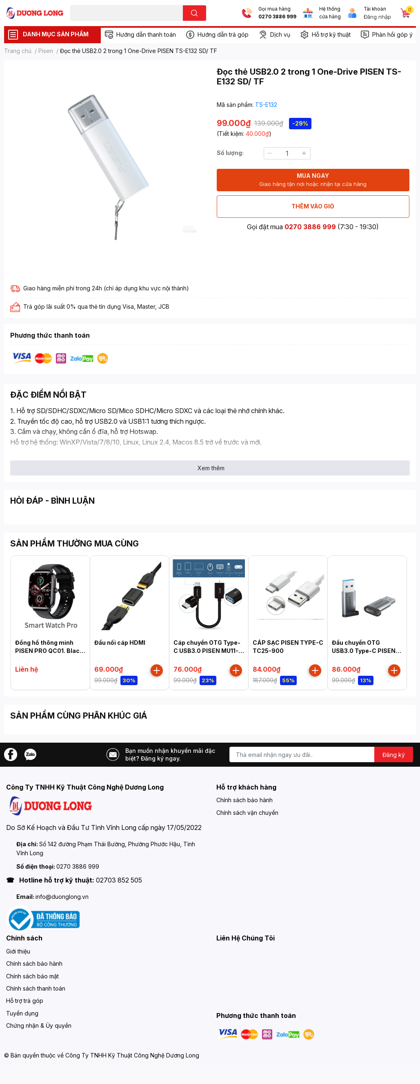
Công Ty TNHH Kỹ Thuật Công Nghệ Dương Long (132, 1055)
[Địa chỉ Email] (321, 754)
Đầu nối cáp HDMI (119, 642)
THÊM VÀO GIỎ (312, 206)
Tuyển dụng (22, 1013)
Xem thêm (211, 468)
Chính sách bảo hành (244, 799)
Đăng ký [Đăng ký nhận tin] (393, 754)
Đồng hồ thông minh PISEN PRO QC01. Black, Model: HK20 (50, 650)
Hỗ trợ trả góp (24, 1000)
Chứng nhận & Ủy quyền (38, 1025)
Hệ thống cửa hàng (330, 13)
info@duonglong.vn (62, 896)
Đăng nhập (377, 16)
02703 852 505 (119, 880)
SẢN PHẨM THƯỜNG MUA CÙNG (74, 544)
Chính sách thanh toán (35, 988)
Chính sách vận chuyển (247, 812)
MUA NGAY (313, 180)
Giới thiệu (18, 951)
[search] (194, 13)
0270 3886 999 (277, 17)
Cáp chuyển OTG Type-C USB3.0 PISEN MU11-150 (206, 650)
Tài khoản (375, 9)
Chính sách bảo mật (32, 976)
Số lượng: (230, 152)
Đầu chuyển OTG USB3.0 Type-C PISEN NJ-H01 (364, 650)
